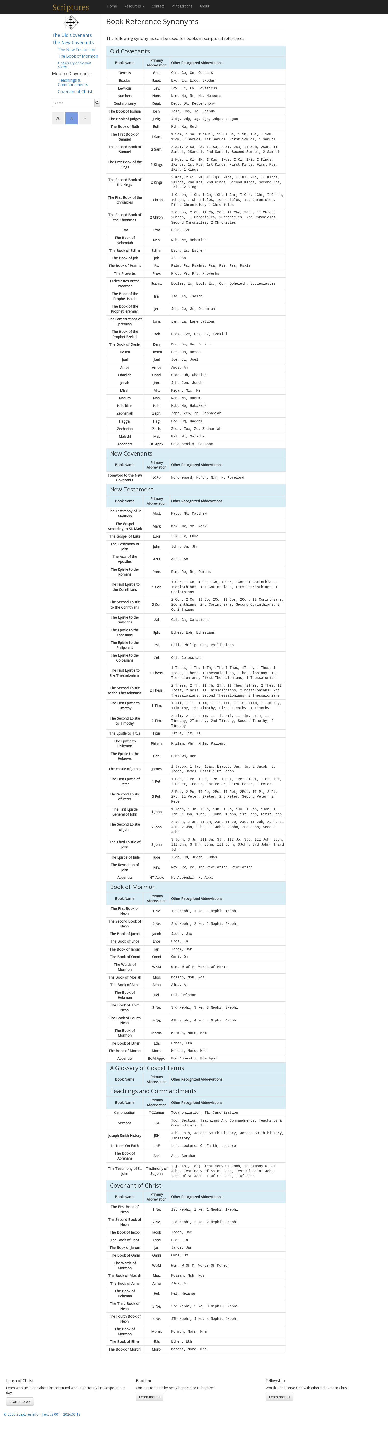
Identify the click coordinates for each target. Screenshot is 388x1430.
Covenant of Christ (75, 91)
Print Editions (182, 6)
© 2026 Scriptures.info (21, 1414)
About (204, 6)
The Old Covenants (72, 35)
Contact (158, 6)
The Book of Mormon (78, 56)
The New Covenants (73, 42)
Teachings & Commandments (73, 82)
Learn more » (20, 1401)
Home (112, 6)
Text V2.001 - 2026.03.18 (61, 1414)
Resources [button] (134, 6)
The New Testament (77, 49)
